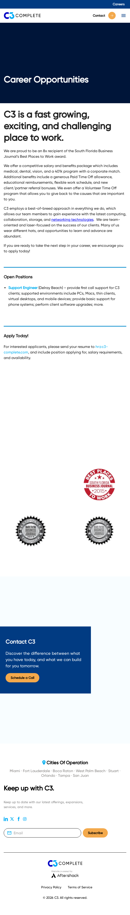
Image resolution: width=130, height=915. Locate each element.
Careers (118, 4)
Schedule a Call (22, 677)
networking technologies (72, 219)
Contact (104, 15)
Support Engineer (22, 288)
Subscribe (95, 833)
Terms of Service (80, 887)
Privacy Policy (51, 887)
